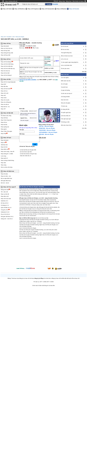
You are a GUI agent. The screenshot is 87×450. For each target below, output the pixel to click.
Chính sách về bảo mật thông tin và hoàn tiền (43, 286)
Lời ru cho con (64, 59)
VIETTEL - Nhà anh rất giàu (46, 126)
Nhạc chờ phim (4, 140)
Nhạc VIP (3, 109)
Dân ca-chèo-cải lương (6, 167)
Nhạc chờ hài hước (5, 88)
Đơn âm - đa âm (5, 183)
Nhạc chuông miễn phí (11, 1)
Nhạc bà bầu (4, 124)
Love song (3, 156)
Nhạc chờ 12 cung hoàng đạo (8, 82)
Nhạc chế (3, 95)
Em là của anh (64, 46)
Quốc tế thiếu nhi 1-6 (6, 207)
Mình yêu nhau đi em (66, 125)
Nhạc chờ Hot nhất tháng (7, 64)
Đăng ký (56, 1)
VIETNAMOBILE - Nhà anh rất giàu (48, 132)
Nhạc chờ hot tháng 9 (6, 61)
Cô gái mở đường (65, 90)
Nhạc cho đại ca (5, 104)
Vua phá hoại (64, 87)
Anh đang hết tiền (65, 96)
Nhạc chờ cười (4, 93)
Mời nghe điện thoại (6, 180)
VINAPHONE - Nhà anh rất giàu (47, 130)
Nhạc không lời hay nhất (7, 52)
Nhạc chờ (3, 36)
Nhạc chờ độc (7, 79)
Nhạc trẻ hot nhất (5, 73)
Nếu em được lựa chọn (67, 55)
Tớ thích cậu (64, 106)
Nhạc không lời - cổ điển (7, 153)
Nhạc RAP (3, 84)
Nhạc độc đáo (4, 86)
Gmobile (9, 36)
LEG (13, 36)
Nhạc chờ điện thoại (8, 171)
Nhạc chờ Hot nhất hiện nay (8, 68)
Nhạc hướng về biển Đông (7, 160)
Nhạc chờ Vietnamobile (48, 8)
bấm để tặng (48, 64)
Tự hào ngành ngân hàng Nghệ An (69, 62)
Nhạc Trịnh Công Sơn (6, 120)
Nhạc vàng (3, 165)
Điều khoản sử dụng (78, 1)
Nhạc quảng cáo (5, 126)
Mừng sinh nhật (5, 189)
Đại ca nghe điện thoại (6, 178)
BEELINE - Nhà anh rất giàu (46, 134)
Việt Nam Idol (4, 144)
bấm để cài (47, 59)
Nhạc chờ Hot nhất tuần (7, 66)
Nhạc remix (4, 97)
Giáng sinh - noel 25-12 (6, 218)
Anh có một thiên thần (66, 65)
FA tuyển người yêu (66, 112)
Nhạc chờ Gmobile (74, 8)
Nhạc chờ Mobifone (20, 8)
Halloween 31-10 (5, 212)
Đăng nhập (62, 1)
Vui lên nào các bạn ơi (66, 93)
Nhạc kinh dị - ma (5, 106)
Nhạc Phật (3, 133)
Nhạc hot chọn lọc (5, 70)
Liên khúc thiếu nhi (65, 115)
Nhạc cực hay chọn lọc (6, 48)
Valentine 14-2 (4, 200)
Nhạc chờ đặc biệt (8, 113)
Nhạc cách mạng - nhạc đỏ (7, 151)
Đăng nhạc (69, 1)
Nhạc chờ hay (7, 43)
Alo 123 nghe (64, 84)
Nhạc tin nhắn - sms (6, 176)
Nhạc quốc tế (4, 158)
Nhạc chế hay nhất (5, 55)
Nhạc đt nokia (4, 174)
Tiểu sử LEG (42, 137)
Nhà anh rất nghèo (65, 103)
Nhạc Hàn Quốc (5, 46)
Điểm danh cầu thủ (65, 80)
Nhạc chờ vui (4, 91)
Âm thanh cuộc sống (6, 115)
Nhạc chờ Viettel (7, 8)
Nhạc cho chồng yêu (6, 102)
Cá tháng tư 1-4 (5, 205)
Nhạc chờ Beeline (61, 8)
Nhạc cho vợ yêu (5, 100)
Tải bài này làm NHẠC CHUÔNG (27, 79)
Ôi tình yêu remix (65, 68)
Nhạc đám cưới (5, 196)
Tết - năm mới (4, 191)
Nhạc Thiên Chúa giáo (6, 131)
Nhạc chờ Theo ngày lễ (9, 187)
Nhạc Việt (3, 162)
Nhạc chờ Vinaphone (33, 8)
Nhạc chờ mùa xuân (6, 198)
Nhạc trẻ (3, 142)
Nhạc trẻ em (4, 122)
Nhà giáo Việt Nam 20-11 (7, 216)
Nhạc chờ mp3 (7, 137)
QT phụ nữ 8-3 (4, 203)
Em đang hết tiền (65, 109)
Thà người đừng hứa (66, 52)
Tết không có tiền (65, 122)
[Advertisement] (73, 158)
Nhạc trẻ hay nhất (5, 50)
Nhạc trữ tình (4, 147)
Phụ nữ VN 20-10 (5, 214)
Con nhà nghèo (65, 77)
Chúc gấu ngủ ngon (66, 118)
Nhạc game (4, 129)
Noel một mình (64, 99)
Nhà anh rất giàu (20, 36)
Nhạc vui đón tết (5, 194)
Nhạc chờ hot (6, 59)
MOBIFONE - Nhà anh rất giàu (47, 128)
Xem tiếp (84, 71)
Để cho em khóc (65, 49)
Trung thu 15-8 (4, 209)
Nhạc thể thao (4, 117)
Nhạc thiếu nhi (4, 149)
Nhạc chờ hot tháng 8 (6, 75)
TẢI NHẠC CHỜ (10, 5)
